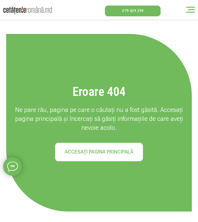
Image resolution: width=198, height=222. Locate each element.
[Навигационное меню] (190, 10)
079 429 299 (133, 11)
